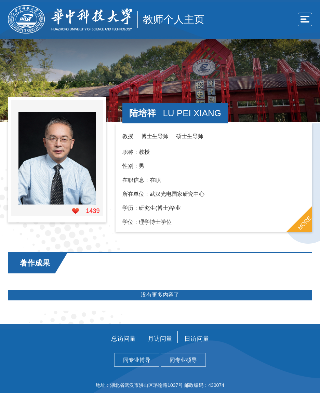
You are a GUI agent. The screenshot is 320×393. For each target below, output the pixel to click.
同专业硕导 (183, 360)
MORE (304, 223)
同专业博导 (136, 360)
